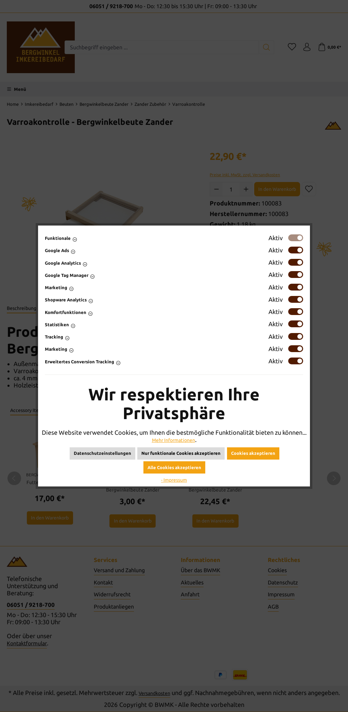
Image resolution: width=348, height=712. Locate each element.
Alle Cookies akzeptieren (174, 467)
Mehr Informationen (173, 439)
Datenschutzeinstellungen (102, 453)
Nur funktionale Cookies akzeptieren (181, 453)
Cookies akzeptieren (253, 453)
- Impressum (174, 479)
